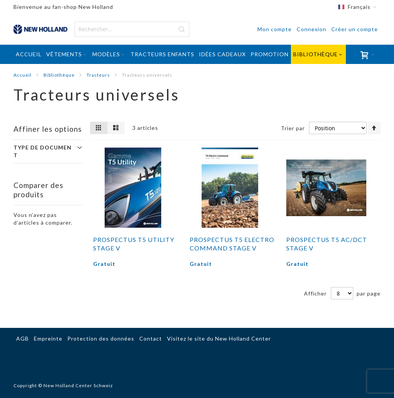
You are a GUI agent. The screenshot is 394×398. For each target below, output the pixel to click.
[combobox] (132, 29)
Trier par (293, 128)
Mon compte (274, 29)
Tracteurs (99, 75)
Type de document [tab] (42, 151)
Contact (150, 338)
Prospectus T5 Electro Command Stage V (232, 244)
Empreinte (48, 338)
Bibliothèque (59, 75)
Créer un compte (354, 29)
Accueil (23, 75)
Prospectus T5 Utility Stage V (133, 244)
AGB (22, 338)
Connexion (311, 29)
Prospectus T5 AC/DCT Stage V (326, 244)
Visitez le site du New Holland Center (219, 338)
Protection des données (100, 338)
